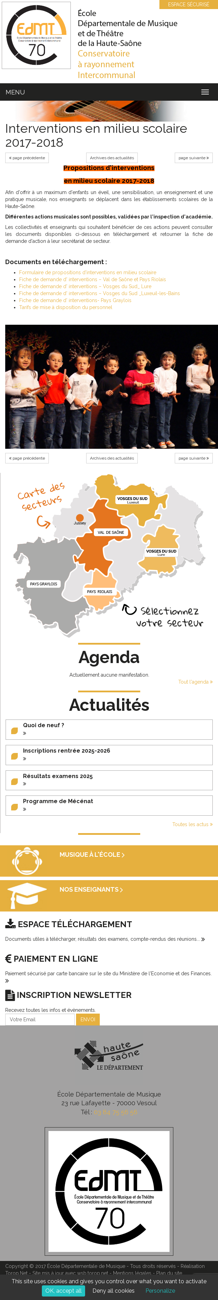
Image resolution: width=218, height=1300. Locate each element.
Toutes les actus (192, 824)
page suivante (194, 157)
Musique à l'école (92, 854)
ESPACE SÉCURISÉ (185, 4)
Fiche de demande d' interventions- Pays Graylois (75, 300)
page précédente (27, 157)
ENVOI (88, 1019)
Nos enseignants (91, 889)
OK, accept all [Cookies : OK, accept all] (63, 1290)
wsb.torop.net (92, 1273)
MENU (15, 92)
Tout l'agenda (195, 682)
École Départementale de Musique (86, 1266)
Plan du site (169, 1273)
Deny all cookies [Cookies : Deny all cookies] (113, 1290)
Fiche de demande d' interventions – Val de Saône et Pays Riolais (92, 279)
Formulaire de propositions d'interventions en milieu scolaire (87, 272)
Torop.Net (16, 1273)
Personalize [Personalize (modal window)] (160, 1290)
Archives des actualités (112, 157)
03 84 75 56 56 (115, 1112)
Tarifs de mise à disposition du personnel (65, 307)
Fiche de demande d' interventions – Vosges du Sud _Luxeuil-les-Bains (99, 293)
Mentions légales (132, 1273)
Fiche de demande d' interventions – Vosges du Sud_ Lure (85, 286)
